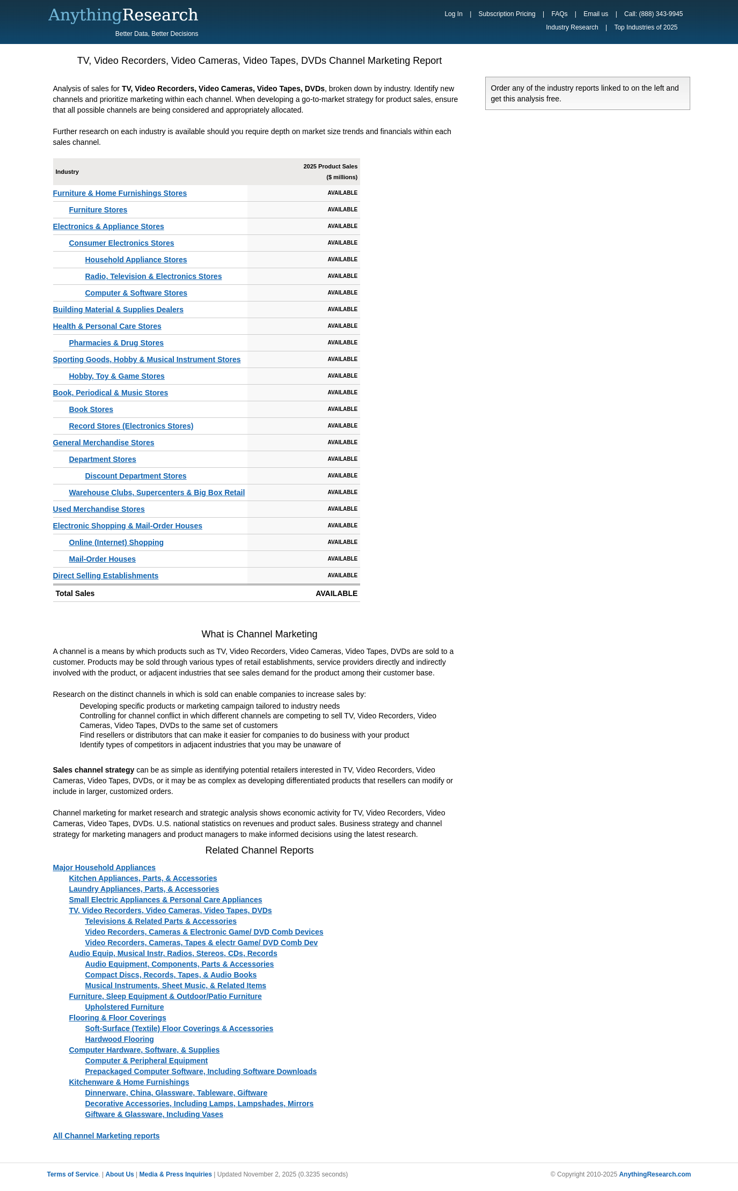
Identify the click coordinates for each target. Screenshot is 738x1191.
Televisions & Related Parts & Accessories (161, 921)
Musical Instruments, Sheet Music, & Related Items (176, 985)
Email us (595, 14)
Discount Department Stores (136, 476)
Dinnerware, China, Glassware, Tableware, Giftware (176, 1093)
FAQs (559, 14)
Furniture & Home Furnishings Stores (120, 193)
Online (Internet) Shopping (116, 542)
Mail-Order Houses (102, 559)
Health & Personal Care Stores (107, 326)
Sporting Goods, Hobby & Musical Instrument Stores (147, 359)
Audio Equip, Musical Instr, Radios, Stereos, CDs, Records (173, 953)
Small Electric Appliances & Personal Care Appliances (165, 899)
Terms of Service (73, 1174)
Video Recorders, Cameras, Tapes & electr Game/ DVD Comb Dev (201, 942)
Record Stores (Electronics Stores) (131, 426)
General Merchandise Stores (104, 442)
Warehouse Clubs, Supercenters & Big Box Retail (157, 492)
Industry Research (572, 27)
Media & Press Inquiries (176, 1174)
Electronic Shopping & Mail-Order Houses (127, 525)
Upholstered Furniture (124, 1007)
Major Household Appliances (104, 867)
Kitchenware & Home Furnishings (129, 1082)
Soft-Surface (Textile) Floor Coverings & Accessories (179, 1028)
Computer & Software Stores (136, 293)
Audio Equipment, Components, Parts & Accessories (179, 964)
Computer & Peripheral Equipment (146, 1060)
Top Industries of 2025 (645, 27)
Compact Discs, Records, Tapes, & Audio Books (171, 975)
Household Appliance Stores (136, 259)
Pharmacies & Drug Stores (116, 343)
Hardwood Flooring (119, 1039)
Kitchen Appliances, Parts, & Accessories (143, 878)
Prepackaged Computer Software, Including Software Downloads (201, 1071)
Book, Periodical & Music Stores (111, 392)
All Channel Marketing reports (106, 1135)
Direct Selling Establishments (106, 575)
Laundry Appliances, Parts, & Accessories (144, 889)
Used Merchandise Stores (99, 509)
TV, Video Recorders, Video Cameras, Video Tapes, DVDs (170, 910)
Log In (453, 14)
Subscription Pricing (507, 14)
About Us (119, 1174)
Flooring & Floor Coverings (117, 1017)
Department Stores (102, 459)
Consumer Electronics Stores (121, 243)
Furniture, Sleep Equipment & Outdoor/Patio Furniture (165, 996)
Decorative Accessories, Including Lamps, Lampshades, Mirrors (199, 1103)
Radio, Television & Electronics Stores (153, 276)
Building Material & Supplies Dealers (118, 309)
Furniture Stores (98, 209)
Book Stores (91, 409)
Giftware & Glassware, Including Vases (154, 1114)
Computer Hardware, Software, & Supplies (144, 1050)
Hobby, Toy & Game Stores (117, 376)
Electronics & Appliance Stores (108, 226)
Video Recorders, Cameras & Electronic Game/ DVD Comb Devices (204, 932)
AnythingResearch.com (655, 1174)
